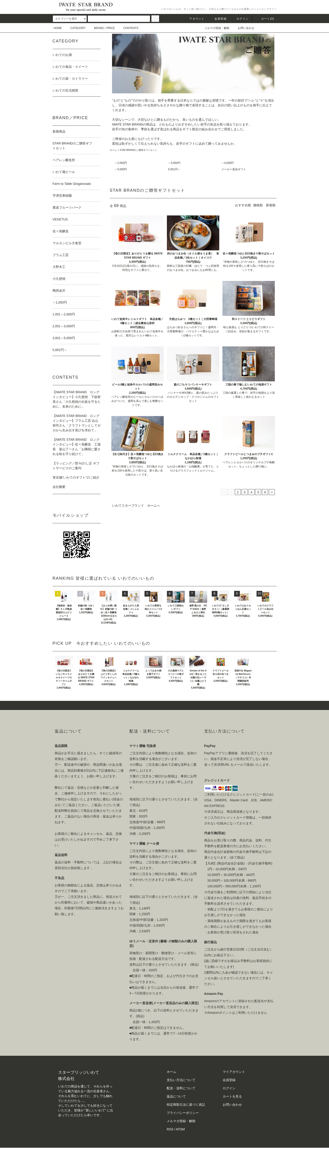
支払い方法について (181, 1080)
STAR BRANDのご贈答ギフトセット (138, 150)
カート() (265, 18)
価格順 (258, 205)
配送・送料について (181, 1088)
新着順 (271, 205)
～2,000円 (121, 163)
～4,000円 (227, 163)
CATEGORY (75, 28)
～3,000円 (174, 163)
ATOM (180, 1129)
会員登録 (218, 18)
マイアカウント (234, 1072)
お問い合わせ (243, 28)
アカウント (194, 18)
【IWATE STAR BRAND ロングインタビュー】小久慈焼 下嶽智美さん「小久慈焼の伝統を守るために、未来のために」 (77, 399)
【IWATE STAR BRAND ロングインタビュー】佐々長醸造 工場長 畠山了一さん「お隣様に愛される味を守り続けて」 (77, 447)
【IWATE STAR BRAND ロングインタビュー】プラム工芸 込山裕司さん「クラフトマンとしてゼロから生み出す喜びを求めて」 (77, 423)
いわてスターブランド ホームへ (136, 505)
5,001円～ (174, 169)
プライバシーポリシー (183, 1113)
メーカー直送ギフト (233, 169)
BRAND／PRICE (101, 28)
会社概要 (59, 487)
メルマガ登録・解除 (214, 28)
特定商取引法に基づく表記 (186, 1104)
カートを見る (232, 1096)
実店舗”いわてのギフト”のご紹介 (76, 477)
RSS (170, 1129)
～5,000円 (121, 169)
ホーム (113, 150)
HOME (58, 28)
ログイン (240, 18)
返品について (176, 1096)
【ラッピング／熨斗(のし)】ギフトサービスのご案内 (76, 465)
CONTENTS (128, 28)
